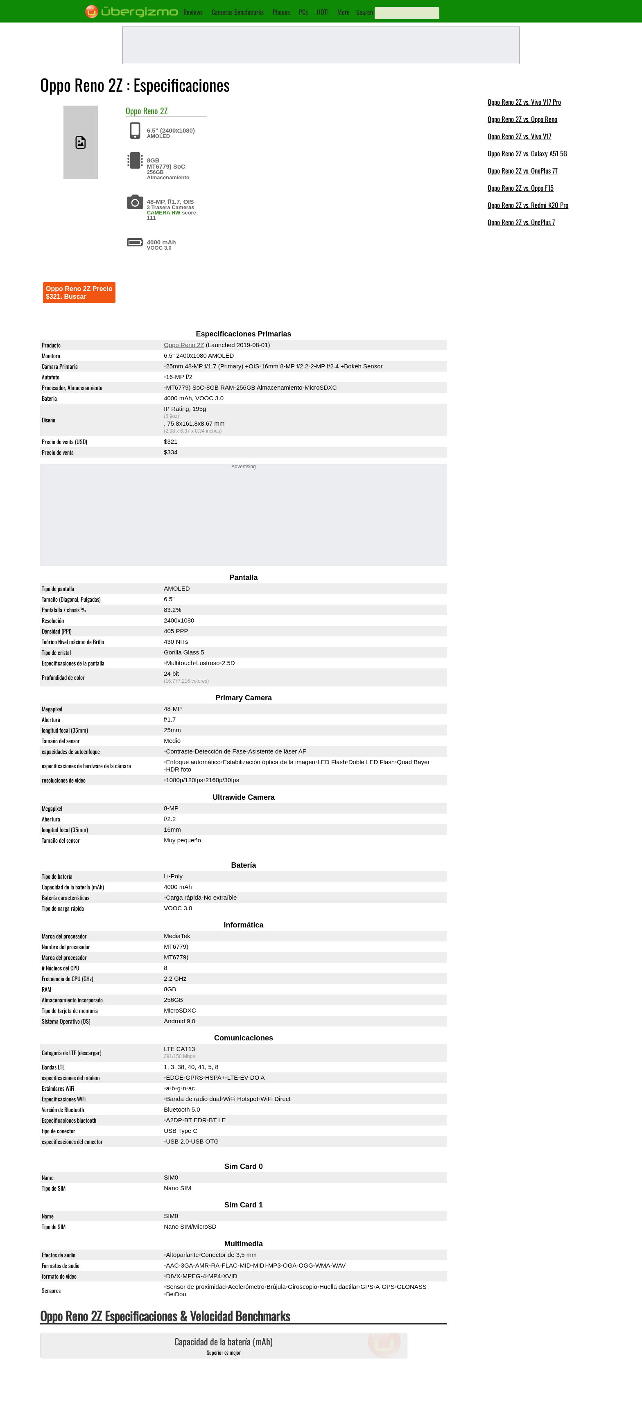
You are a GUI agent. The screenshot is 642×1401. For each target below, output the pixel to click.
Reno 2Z (155, 110)
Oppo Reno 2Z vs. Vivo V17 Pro (524, 102)
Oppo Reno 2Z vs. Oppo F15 (521, 188)
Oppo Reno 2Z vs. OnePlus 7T (523, 170)
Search (364, 12)
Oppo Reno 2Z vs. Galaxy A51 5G (527, 153)
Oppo (133, 110)
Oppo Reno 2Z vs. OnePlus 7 (521, 222)
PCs (303, 12)
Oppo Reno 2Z (184, 344)
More (343, 12)
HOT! (322, 12)
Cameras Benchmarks (238, 12)
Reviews (193, 12)
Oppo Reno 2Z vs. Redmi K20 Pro (528, 205)
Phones (281, 12)
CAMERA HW (164, 213)
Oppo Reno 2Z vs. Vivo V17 (519, 136)
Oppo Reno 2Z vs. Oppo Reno (522, 119)
